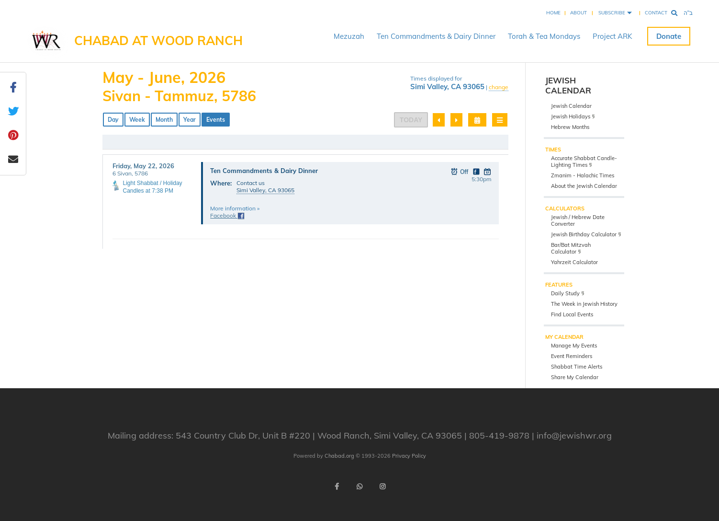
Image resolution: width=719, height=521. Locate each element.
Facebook (227, 215)
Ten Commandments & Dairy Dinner (436, 36)
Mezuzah (349, 36)
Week (137, 119)
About (578, 13)
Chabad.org (339, 455)
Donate (668, 36)
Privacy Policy (409, 455)
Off (460, 171)
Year (189, 119)
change (498, 87)
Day (113, 119)
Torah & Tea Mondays (544, 36)
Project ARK (612, 36)
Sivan (121, 96)
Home (553, 13)
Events (215, 119)
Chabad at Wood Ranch (158, 40)
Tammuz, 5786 (205, 96)
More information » (234, 208)
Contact (656, 13)
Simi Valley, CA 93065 (265, 190)
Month (164, 119)
